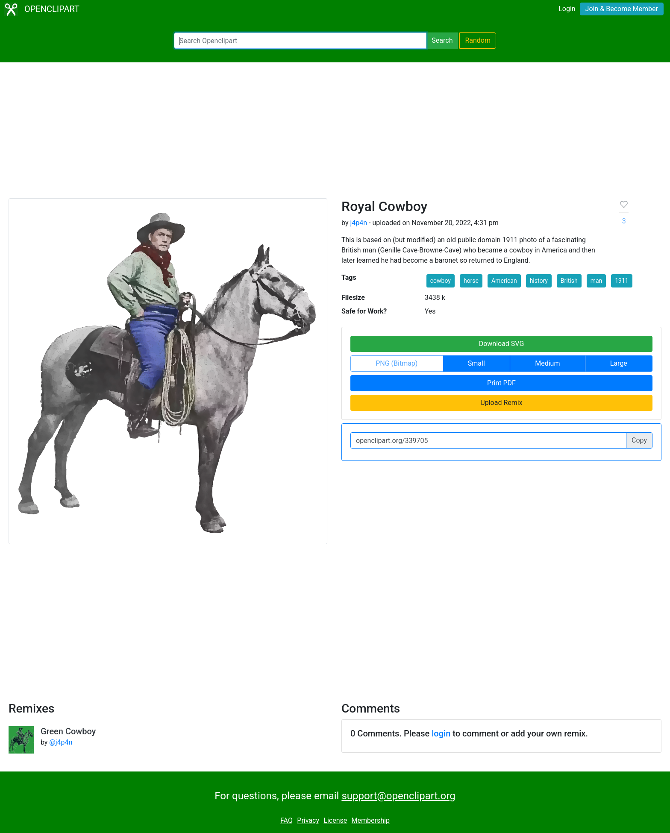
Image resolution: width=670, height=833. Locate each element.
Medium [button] (547, 363)
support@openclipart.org (398, 796)
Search (442, 40)
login (441, 733)
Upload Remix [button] (501, 403)
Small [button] (476, 363)
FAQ (286, 821)
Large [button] (618, 363)
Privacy (308, 821)
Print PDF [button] (501, 383)
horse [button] (471, 280)
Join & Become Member (621, 9)
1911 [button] (621, 280)
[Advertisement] (335, 134)
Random (478, 40)
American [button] (504, 280)
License (335, 821)
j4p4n (358, 223)
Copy (639, 440)
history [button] (539, 280)
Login (566, 9)
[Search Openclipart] (300, 40)
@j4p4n (60, 742)
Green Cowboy (68, 731)
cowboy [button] (440, 280)
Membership (371, 821)
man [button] (596, 280)
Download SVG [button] (501, 344)
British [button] (569, 280)
